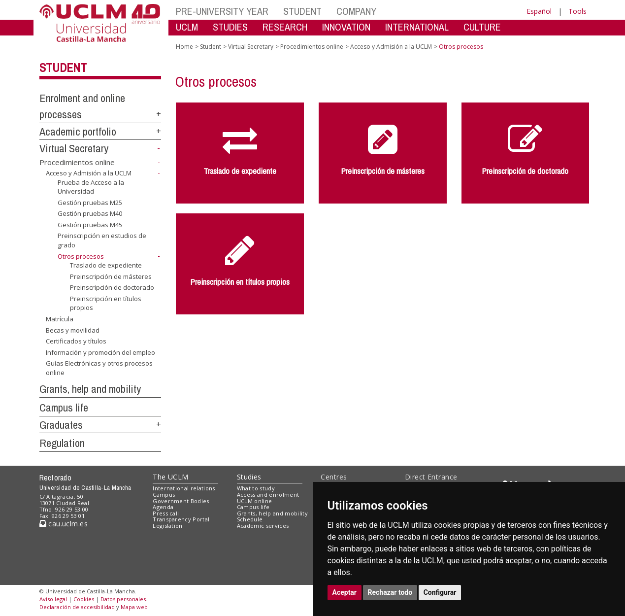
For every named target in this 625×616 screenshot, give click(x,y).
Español (539, 11)
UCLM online (254, 501)
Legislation (168, 525)
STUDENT (302, 11)
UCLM (187, 27)
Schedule (250, 519)
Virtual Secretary (73, 148)
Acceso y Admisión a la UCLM (89, 173)
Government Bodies (181, 501)
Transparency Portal (181, 519)
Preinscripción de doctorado (112, 287)
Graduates (61, 424)
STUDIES (230, 27)
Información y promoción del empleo (100, 352)
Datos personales (123, 599)
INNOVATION (346, 27)
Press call (166, 513)
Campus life (63, 407)
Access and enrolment (268, 494)
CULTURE (482, 27)
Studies (249, 476)
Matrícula (59, 318)
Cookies (83, 599)
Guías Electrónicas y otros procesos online (99, 368)
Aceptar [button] (344, 592)
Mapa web (134, 607)
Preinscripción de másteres (111, 276)
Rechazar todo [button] (390, 592)
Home (184, 46)
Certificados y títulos (76, 341)
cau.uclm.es (63, 523)
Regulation (62, 443)
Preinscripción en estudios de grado (102, 240)
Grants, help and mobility (90, 388)
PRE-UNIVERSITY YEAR (222, 11)
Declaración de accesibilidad (77, 607)
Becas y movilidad (72, 329)
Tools (577, 11)
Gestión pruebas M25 (90, 202)
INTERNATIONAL (417, 27)
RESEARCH (285, 27)
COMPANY (356, 11)
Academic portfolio (77, 131)
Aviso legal (53, 599)
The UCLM (170, 476)
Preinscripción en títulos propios (105, 303)
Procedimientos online (77, 162)
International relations (184, 488)
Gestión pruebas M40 (90, 213)
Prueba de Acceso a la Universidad (91, 187)
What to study (256, 488)
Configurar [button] (440, 592)
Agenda (163, 507)
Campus (164, 494)
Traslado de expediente (106, 265)
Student (63, 67)
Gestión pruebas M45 (90, 224)
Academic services (263, 525)
